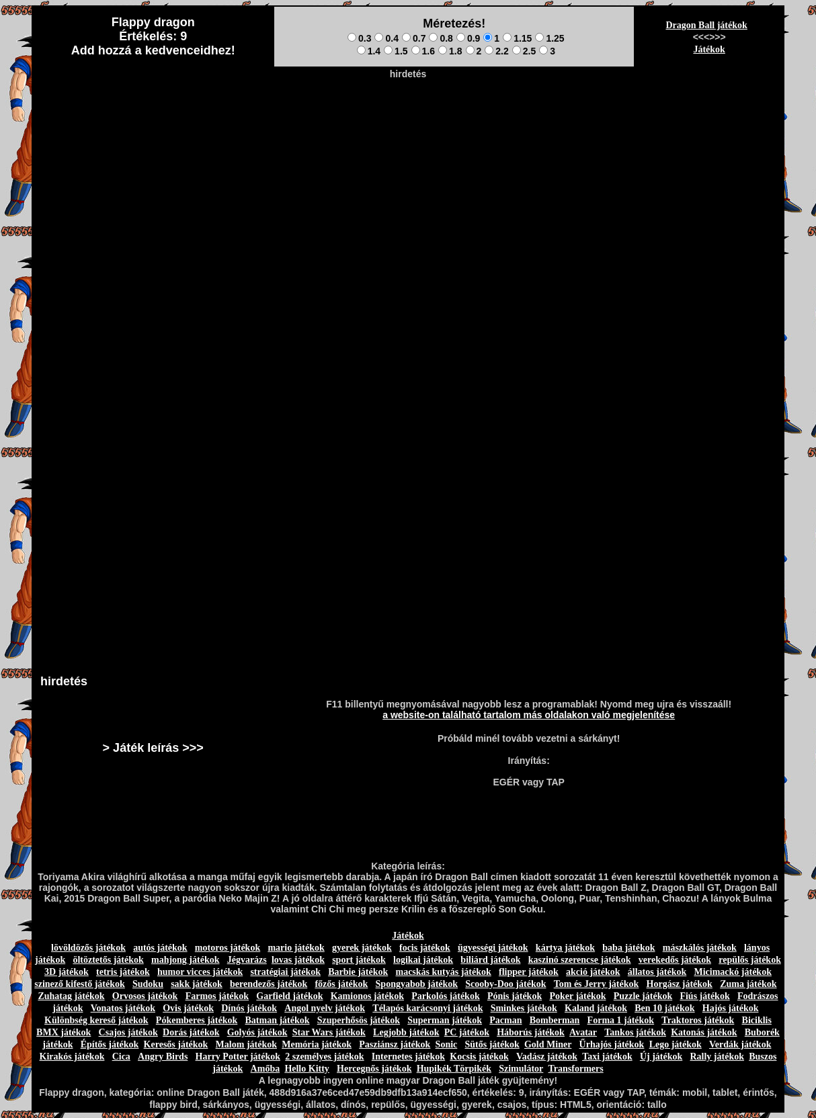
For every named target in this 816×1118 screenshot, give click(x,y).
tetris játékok (123, 972)
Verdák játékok (740, 1044)
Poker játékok (577, 996)
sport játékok (359, 960)
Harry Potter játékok (238, 1056)
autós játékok (160, 948)
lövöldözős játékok (88, 948)
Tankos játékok (635, 1032)
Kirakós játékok (72, 1056)
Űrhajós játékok (612, 1044)
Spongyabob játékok (417, 984)
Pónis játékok (514, 996)
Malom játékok (246, 1044)
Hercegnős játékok (374, 1069)
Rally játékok (717, 1056)
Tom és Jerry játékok (596, 984)
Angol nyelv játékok (324, 1008)
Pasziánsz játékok (394, 1044)
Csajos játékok (128, 1032)
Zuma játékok (748, 984)
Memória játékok (317, 1044)
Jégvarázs (247, 960)
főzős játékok (341, 984)
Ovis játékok (188, 1008)
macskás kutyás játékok (443, 972)
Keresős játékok (176, 1044)
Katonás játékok (704, 1032)
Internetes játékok (408, 1056)
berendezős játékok (268, 984)
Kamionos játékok (367, 996)
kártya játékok (565, 948)
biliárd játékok (490, 960)
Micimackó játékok (732, 972)
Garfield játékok (289, 996)
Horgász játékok (679, 984)
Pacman (505, 1020)
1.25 (549, 38)
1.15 (517, 38)
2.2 (496, 51)
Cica (121, 1056)
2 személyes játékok (324, 1056)
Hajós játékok (730, 1008)
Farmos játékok (217, 996)
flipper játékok (529, 972)
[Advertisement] (408, 115)
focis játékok (424, 948)
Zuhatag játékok (71, 996)
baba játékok (628, 948)
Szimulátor (521, 1069)
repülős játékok (750, 960)
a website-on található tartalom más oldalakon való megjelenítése (528, 715)
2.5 (524, 51)
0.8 (440, 38)
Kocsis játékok (479, 1056)
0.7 (413, 38)
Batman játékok (277, 1020)
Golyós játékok (257, 1032)
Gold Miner (547, 1044)
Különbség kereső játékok (96, 1020)
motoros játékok (227, 948)
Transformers (576, 1069)
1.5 (395, 51)
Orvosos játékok (145, 996)
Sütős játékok (491, 1044)
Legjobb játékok (406, 1032)
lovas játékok (298, 960)
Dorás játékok (191, 1032)
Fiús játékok (704, 996)
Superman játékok (444, 1020)
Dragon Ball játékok (706, 25)
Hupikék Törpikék (454, 1069)
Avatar (583, 1032)
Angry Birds (163, 1056)
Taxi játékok (607, 1056)
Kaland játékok (596, 1008)
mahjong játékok (185, 960)
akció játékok (593, 972)
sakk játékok (196, 984)
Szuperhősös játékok (358, 1020)
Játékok (709, 49)
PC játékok (466, 1032)
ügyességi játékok (493, 948)
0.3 (359, 38)
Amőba (265, 1069)
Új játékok (661, 1056)
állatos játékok (657, 972)
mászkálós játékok (700, 948)
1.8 (450, 51)
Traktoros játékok (697, 1020)
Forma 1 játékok (621, 1020)
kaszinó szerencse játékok (579, 960)
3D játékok (66, 972)
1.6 (423, 51)
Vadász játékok (546, 1056)
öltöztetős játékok (108, 960)
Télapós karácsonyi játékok (427, 1008)
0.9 (468, 38)
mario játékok (296, 948)
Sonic (447, 1044)
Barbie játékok (358, 972)
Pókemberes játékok (196, 1020)
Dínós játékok (249, 1008)
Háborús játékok (531, 1032)
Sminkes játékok (524, 1008)
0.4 (386, 38)
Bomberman (555, 1020)
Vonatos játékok (123, 1008)
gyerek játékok (362, 948)
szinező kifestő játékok (79, 984)
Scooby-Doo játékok (505, 984)
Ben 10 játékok (664, 1008)
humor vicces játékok (200, 972)
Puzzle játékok (643, 996)
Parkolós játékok (445, 996)
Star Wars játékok (329, 1032)
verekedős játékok (675, 960)
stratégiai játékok (285, 972)
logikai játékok (423, 960)
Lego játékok (675, 1044)
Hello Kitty (306, 1069)
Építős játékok (110, 1044)
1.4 (368, 51)
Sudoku (147, 984)
